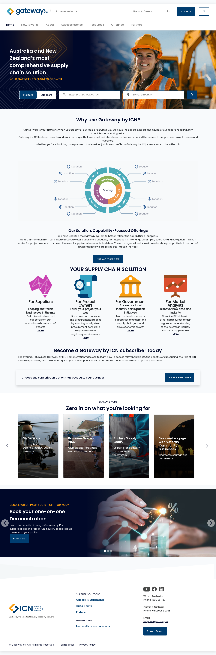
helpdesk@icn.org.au (155, 621)
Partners (136, 25)
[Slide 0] (105, 551)
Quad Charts (84, 606)
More (41, 330)
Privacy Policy (87, 644)
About (50, 25)
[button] (67, 11)
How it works (30, 25)
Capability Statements (90, 600)
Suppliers (46, 95)
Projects (28, 95)
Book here (19, 538)
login (166, 11)
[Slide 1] (108, 551)
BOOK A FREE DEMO (179, 377)
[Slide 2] (111, 551)
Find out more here (108, 259)
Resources (97, 25)
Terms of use (67, 644)
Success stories (72, 25)
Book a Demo (155, 631)
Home (10, 25)
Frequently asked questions (93, 626)
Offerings (117, 25)
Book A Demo (142, 11)
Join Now (185, 11)
